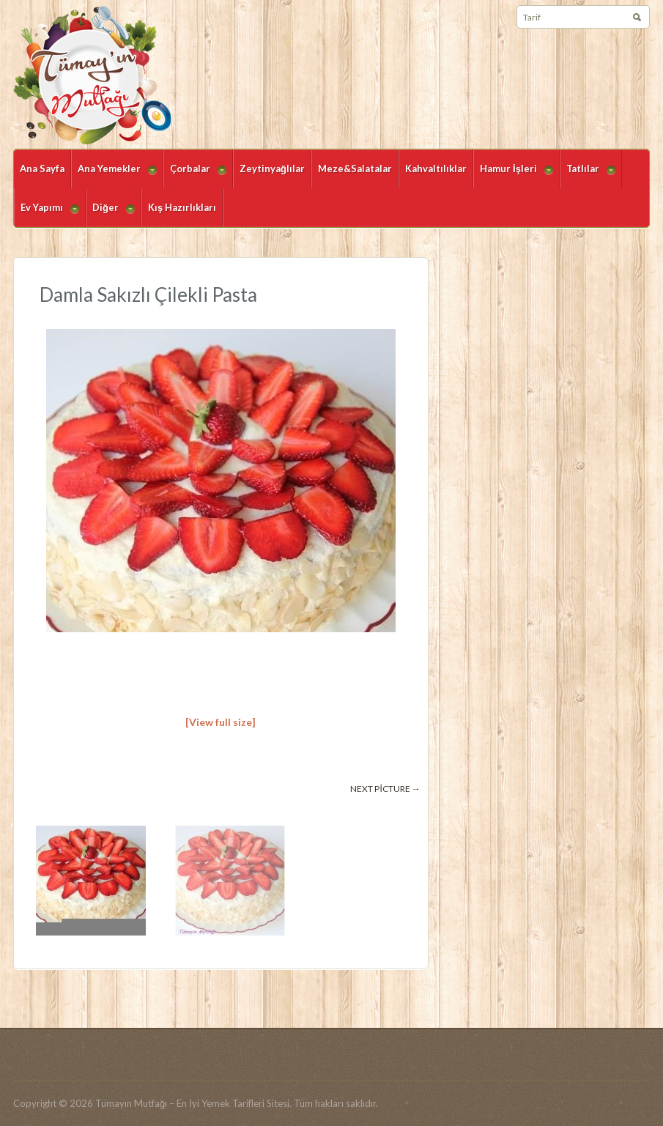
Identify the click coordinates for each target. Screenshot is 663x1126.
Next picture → (385, 788)
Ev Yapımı (46, 214)
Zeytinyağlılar (272, 168)
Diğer (110, 214)
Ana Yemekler (114, 175)
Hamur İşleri (513, 175)
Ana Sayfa (42, 168)
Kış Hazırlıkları (182, 207)
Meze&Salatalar (355, 168)
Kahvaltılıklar (436, 168)
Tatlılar (587, 175)
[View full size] (220, 722)
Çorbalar (194, 175)
